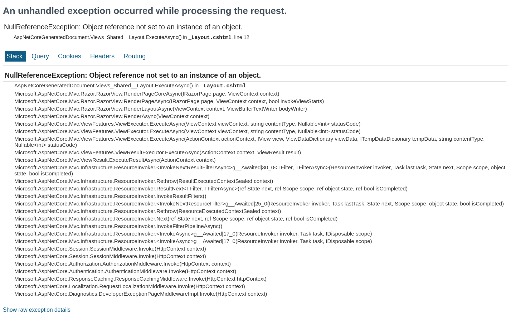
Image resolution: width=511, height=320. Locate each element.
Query (41, 56)
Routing (134, 56)
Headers (103, 56)
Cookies (70, 56)
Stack (15, 56)
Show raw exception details (36, 310)
